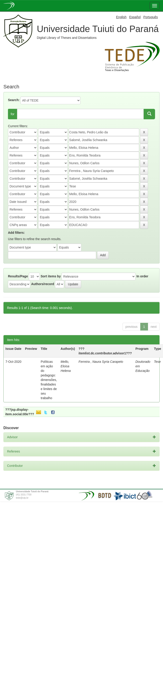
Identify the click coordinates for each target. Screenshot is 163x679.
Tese (157, 361)
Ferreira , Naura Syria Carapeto (101, 361)
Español (135, 17)
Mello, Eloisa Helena (66, 366)
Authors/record (42, 284)
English (121, 17)
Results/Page (18, 276)
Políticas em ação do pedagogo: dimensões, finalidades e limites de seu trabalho (49, 380)
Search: (14, 100)
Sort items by (51, 276)
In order (142, 276)
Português (150, 17)
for (12, 114)
